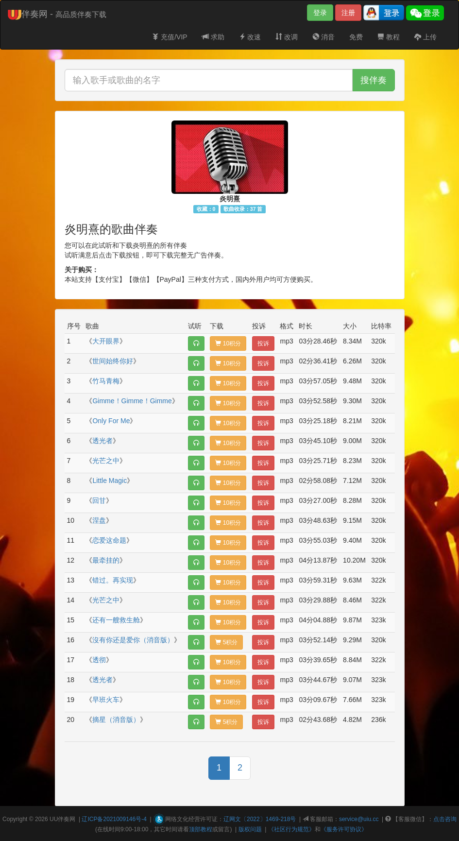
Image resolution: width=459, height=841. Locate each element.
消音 (323, 37)
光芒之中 (105, 460)
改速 (250, 37)
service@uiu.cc (359, 819)
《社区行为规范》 (291, 829)
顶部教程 (200, 829)
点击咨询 (445, 819)
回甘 (99, 500)
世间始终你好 (112, 361)
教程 (388, 37)
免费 (356, 37)
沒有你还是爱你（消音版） (133, 640)
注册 (348, 13)
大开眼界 (105, 341)
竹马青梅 (105, 381)
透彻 (99, 660)
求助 (213, 37)
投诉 (263, 343)
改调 (286, 37)
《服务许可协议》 (344, 829)
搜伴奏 (373, 80)
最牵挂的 (105, 560)
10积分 (228, 343)
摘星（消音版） (116, 719)
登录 (320, 13)
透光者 (102, 441)
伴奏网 (66, 819)
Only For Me (111, 421)
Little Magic (109, 480)
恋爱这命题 (109, 540)
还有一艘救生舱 (116, 620)
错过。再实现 (112, 580)
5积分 (226, 642)
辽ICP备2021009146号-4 (114, 819)
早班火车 (105, 700)
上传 (425, 37)
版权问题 (250, 829)
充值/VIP (169, 37)
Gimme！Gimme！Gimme (131, 401)
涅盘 (99, 520)
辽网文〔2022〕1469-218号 (259, 819)
